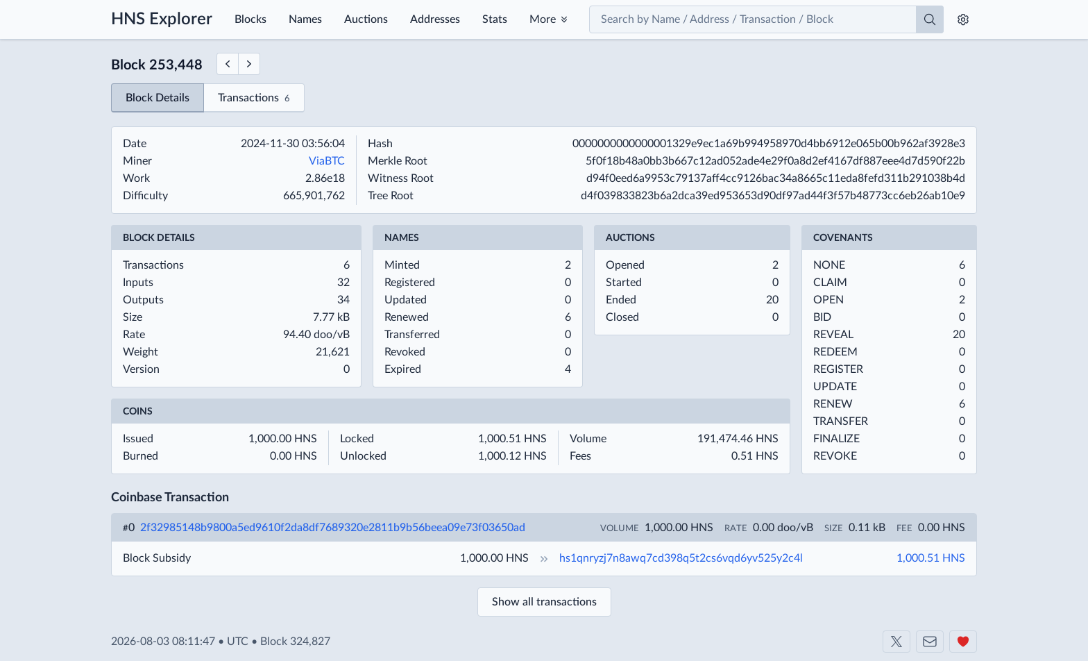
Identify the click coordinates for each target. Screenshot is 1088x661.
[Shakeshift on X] (896, 641)
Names (305, 19)
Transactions (254, 99)
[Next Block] (249, 64)
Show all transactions (544, 602)
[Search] (930, 19)
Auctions (366, 19)
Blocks (250, 19)
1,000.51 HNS (930, 558)
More (542, 19)
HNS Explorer (161, 19)
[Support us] (963, 641)
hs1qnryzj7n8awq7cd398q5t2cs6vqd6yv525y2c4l (681, 558)
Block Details (157, 97)
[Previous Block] (227, 64)
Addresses (435, 19)
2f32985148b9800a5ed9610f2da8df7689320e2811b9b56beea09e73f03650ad (332, 527)
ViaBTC (327, 161)
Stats (494, 19)
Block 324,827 (295, 641)
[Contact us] (930, 641)
